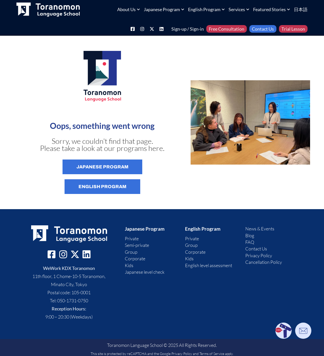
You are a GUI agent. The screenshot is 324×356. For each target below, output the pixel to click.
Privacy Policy (181, 353)
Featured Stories (271, 9)
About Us (128, 9)
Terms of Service (211, 353)
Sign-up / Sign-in (187, 29)
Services (239, 9)
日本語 (301, 9)
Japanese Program (164, 9)
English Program (206, 9)
